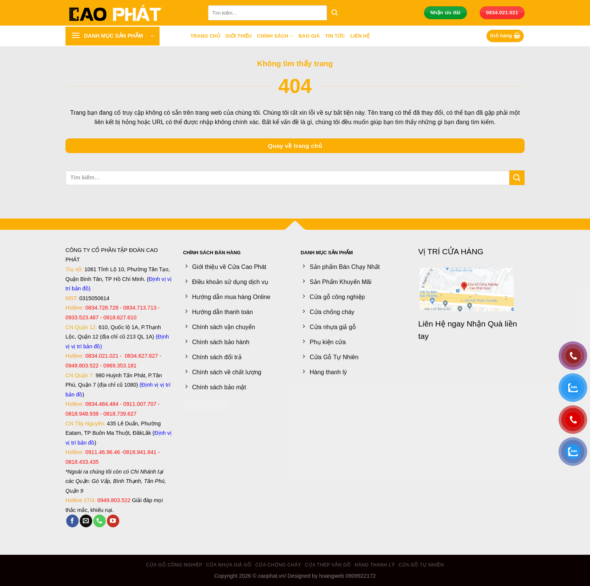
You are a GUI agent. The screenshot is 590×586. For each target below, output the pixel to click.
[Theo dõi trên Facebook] (72, 521)
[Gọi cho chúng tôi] (99, 521)
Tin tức (335, 36)
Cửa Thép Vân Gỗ (328, 565)
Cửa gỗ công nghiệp (174, 565)
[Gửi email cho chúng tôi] (86, 521)
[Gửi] (334, 12)
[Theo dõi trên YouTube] (113, 521)
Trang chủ (205, 36)
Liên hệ (360, 36)
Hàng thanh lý (374, 565)
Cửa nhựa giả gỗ (229, 565)
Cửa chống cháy (278, 565)
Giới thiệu (238, 36)
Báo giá (309, 36)
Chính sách (275, 35)
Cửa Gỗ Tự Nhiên (421, 565)
